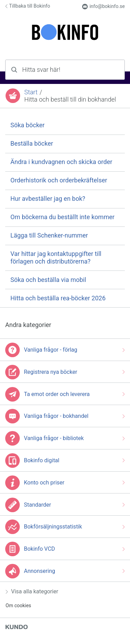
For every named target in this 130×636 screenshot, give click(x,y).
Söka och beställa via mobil (48, 279)
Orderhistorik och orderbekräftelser (58, 180)
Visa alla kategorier (32, 591)
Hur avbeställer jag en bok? (47, 198)
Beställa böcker (31, 143)
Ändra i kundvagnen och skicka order (61, 161)
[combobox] (65, 69)
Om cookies (18, 605)
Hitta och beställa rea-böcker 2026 (58, 298)
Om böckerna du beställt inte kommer (62, 217)
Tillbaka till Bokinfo (27, 6)
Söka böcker (27, 125)
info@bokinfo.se (103, 6)
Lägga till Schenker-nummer (49, 235)
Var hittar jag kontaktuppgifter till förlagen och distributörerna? (55, 257)
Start (30, 92)
